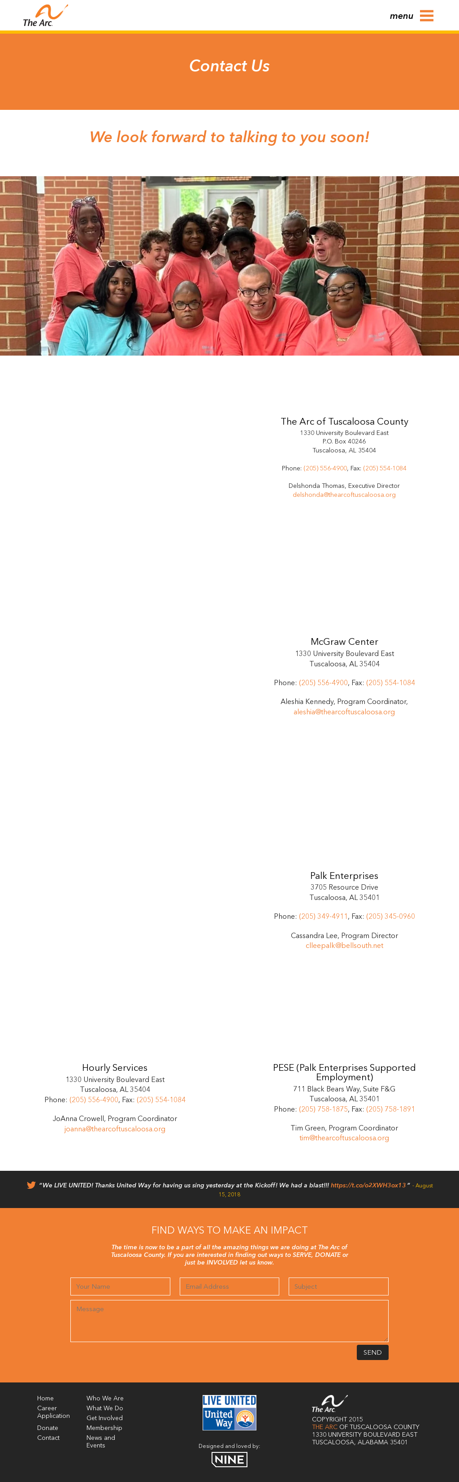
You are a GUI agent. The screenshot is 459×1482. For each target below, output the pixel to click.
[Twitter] (31, 1187)
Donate (47, 1428)
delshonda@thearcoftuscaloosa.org (344, 495)
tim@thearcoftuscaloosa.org (344, 1138)
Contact (48, 1438)
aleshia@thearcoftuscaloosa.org (344, 712)
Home (45, 1398)
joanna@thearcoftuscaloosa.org (115, 1129)
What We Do (105, 1408)
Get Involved (105, 1418)
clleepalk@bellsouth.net (344, 946)
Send (373, 1353)
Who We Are (105, 1398)
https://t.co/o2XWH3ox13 (368, 1185)
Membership (104, 1428)
